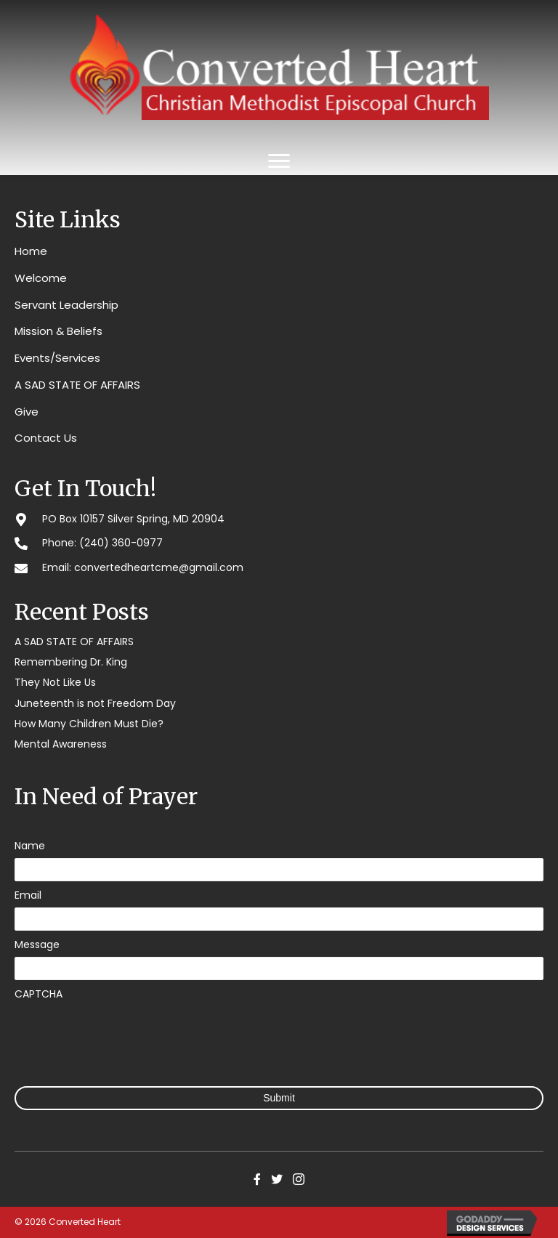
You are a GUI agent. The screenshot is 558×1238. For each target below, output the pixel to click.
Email (28, 895)
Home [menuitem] (31, 251)
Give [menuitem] (27, 411)
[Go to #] (279, 518)
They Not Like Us (55, 682)
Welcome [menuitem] (41, 278)
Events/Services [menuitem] (57, 357)
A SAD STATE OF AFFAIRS (74, 641)
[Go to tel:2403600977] (279, 542)
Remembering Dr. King (71, 662)
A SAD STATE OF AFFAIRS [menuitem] (77, 384)
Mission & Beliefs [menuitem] (58, 331)
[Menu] (279, 161)
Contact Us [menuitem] (46, 437)
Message (37, 944)
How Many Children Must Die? (89, 723)
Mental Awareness (61, 744)
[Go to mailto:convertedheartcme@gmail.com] (279, 567)
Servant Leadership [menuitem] (66, 304)
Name (30, 845)
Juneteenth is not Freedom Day (95, 703)
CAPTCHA (38, 993)
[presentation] (125, 1034)
